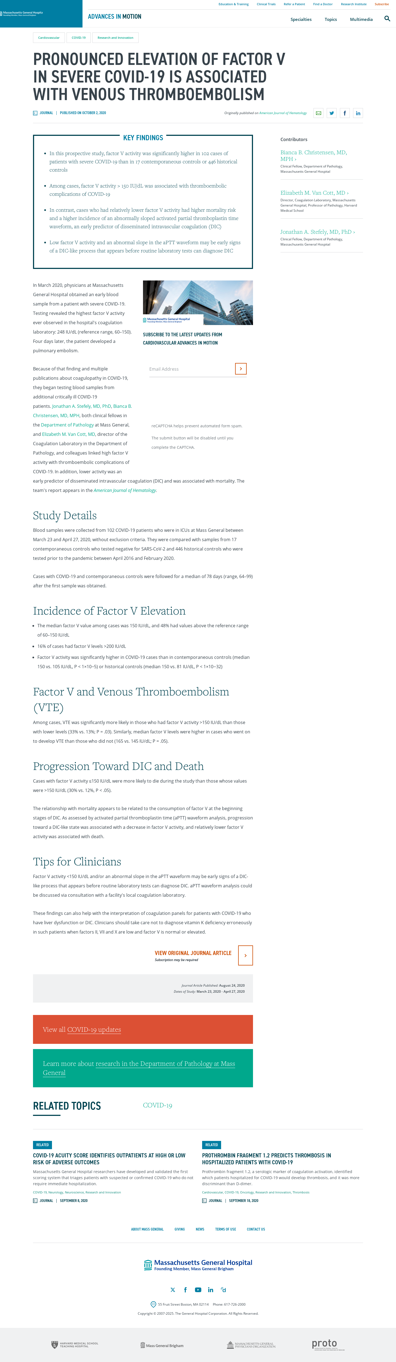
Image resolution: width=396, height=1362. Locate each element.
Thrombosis (301, 1192)
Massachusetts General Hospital (33, 3)
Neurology (55, 1192)
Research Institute (354, 4)
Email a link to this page (318, 113)
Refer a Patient (294, 4)
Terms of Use (225, 1229)
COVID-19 (79, 37)
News (200, 1229)
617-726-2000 (235, 1304)
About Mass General (147, 1229)
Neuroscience (74, 1192)
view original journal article (193, 955)
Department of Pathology (67, 425)
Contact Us (256, 1229)
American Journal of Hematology (283, 113)
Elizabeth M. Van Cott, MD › (314, 192)
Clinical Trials (266, 4)
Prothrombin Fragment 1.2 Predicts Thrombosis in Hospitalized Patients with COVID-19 (266, 1158)
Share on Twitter (332, 113)
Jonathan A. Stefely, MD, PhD (81, 406)
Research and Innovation (115, 37)
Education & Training (234, 4)
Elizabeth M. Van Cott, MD (68, 434)
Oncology (247, 1192)
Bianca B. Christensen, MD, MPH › (313, 155)
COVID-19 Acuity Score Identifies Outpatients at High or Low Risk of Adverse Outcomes (109, 1158)
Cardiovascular (49, 37)
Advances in (114, 16)
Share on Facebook (345, 113)
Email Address (164, 369)
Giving (180, 1229)
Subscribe (382, 4)
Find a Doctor (323, 4)
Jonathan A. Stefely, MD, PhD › (317, 231)
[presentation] (191, 398)
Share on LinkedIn (358, 113)
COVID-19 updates (94, 1029)
